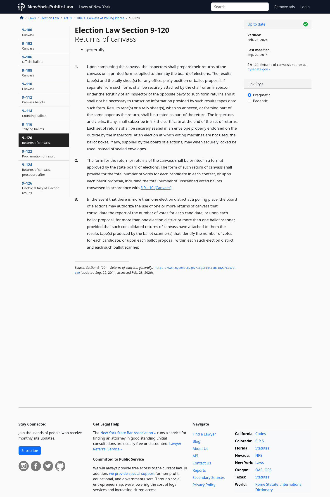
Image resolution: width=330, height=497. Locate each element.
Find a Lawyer (204, 434)
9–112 (33, 99)
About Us (200, 448)
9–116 (33, 126)
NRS (258, 455)
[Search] (240, 6)
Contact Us (202, 463)
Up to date (257, 24)
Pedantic (260, 100)
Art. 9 (68, 18)
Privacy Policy (204, 484)
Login (305, 6)
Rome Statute (266, 484)
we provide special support (131, 473)
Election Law (49, 18)
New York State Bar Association (126, 432)
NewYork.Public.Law (50, 7)
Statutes (262, 448)
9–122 (38, 153)
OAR (259, 469)
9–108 (28, 72)
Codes (260, 433)
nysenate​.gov (258, 69)
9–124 (36, 169)
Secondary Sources (209, 477)
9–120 (36, 140)
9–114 (34, 113)
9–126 (40, 188)
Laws (32, 18)
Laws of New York (95, 6)
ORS (268, 469)
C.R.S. (260, 440)
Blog (196, 441)
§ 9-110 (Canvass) (156, 187)
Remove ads (284, 6)
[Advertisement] (278, 182)
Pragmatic (261, 95)
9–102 (28, 45)
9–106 (32, 59)
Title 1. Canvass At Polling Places (100, 18)
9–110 (28, 86)
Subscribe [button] (29, 450)
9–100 (28, 32)
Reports (199, 470)
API (195, 455)
